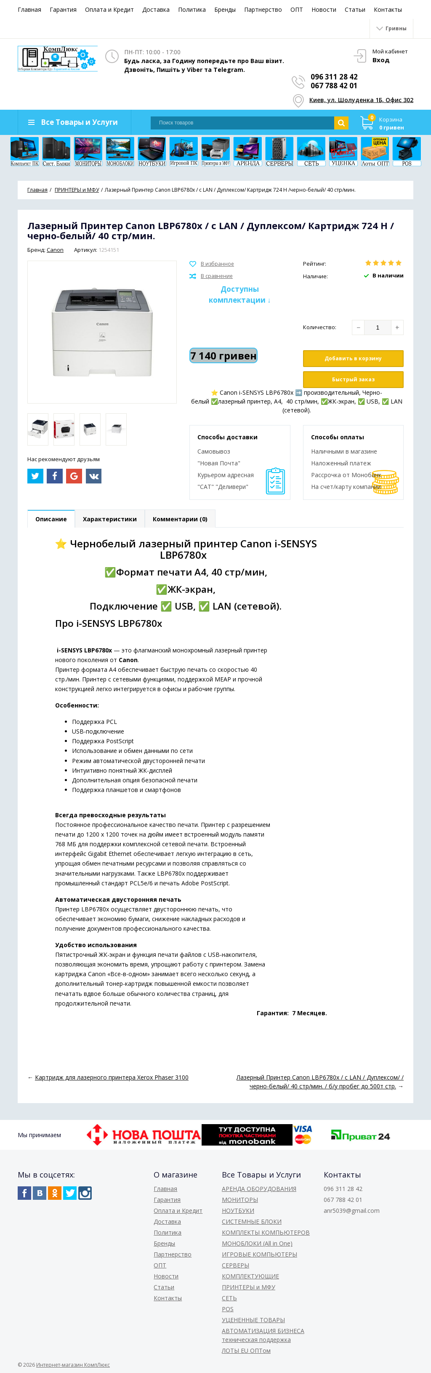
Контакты (388, 9)
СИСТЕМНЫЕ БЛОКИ (252, 1221)
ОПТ (296, 9)
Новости (323, 9)
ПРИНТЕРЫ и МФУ (248, 1287)
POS (228, 1309)
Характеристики (110, 519)
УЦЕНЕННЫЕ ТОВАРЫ (253, 1320)
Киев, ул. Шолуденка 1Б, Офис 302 (361, 100)
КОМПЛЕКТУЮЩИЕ (250, 1276)
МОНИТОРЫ (240, 1200)
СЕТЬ (229, 1298)
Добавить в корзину (353, 358)
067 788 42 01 (334, 85)
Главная (29, 9)
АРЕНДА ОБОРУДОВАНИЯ (259, 1189)
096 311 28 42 (334, 77)
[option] (38, 429)
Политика (192, 9)
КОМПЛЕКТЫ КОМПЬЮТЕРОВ (266, 1232)
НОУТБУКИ (238, 1211)
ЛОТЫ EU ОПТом (246, 1351)
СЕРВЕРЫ (235, 1265)
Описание (51, 519)
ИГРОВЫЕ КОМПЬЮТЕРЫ (259, 1254)
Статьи (355, 9)
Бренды (225, 9)
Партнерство (263, 9)
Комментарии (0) (180, 519)
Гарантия (63, 9)
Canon (55, 249)
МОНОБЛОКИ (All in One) (257, 1243)
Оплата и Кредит (109, 9)
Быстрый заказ (353, 379)
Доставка (156, 9)
